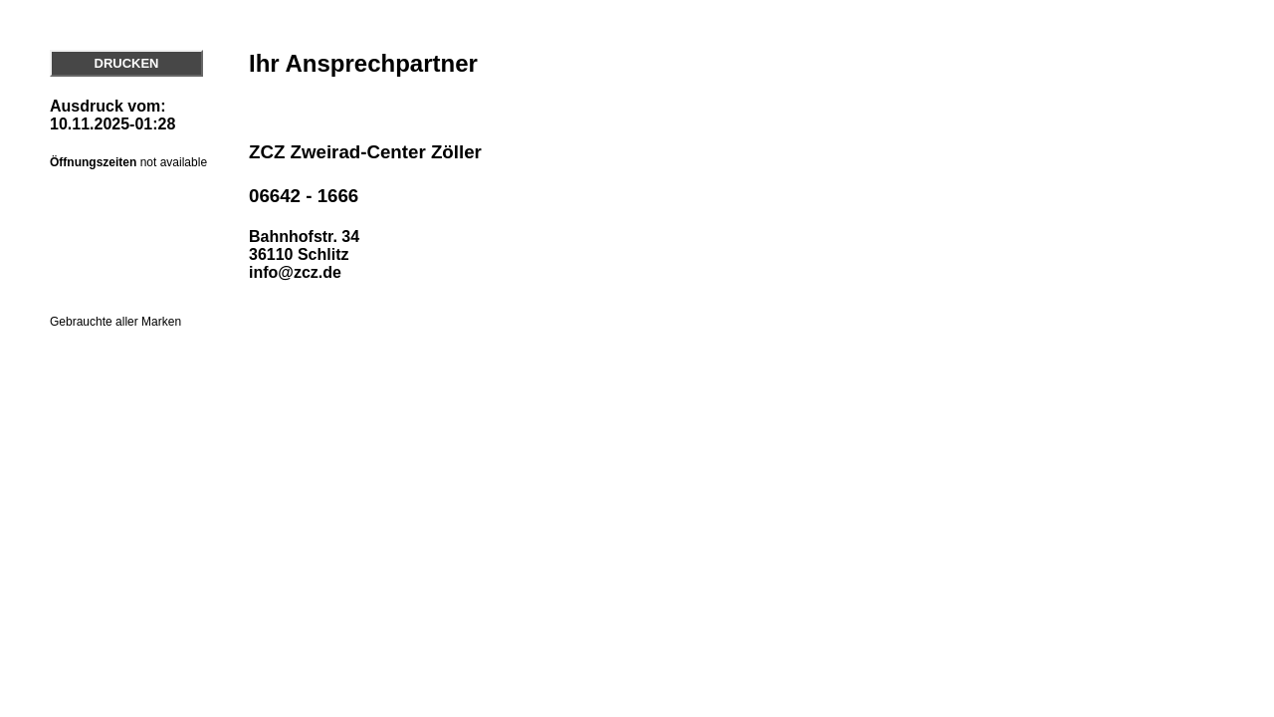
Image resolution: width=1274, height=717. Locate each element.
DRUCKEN (127, 63)
